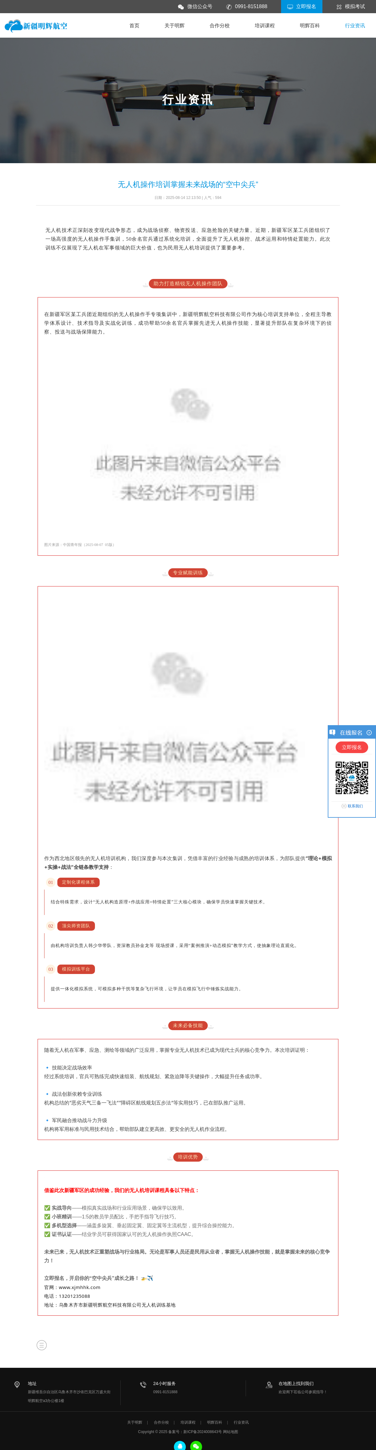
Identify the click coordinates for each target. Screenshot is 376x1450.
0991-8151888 (251, 6)
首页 (134, 25)
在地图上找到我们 (296, 1383)
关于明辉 (174, 25)
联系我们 (355, 806)
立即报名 (306, 6)
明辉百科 (310, 25)
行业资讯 (355, 25)
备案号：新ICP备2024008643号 (195, 1432)
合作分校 (220, 25)
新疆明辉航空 (36, 27)
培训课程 (265, 25)
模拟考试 (355, 6)
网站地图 (230, 1432)
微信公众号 (199, 6)
